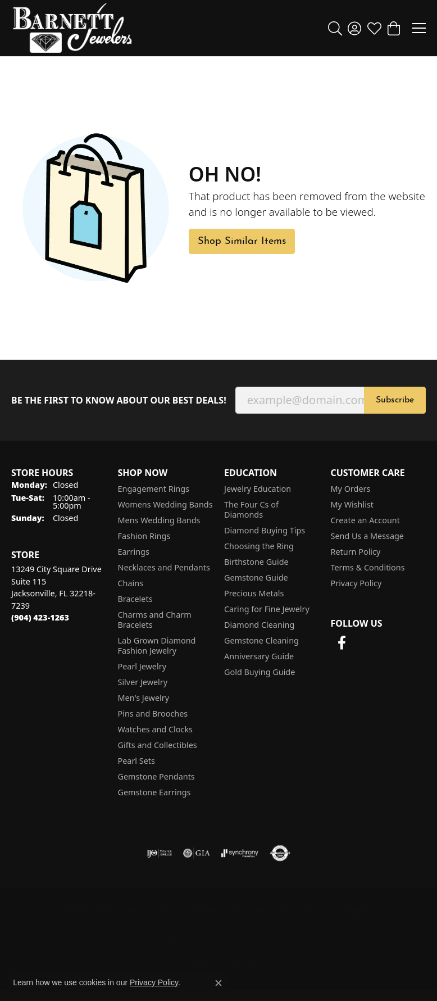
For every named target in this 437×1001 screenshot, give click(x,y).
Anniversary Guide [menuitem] (259, 656)
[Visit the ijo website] (159, 853)
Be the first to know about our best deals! (118, 400)
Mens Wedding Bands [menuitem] (159, 520)
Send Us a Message (367, 536)
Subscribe (395, 400)
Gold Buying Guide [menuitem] (259, 672)
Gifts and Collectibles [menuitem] (157, 745)
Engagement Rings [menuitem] (154, 488)
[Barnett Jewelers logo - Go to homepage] (72, 28)
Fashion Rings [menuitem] (144, 536)
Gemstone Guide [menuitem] (256, 577)
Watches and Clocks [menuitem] (155, 729)
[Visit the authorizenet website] (280, 853)
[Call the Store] (40, 617)
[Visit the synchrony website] (239, 853)
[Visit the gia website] (196, 853)
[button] (335, 28)
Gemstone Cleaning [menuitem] (261, 640)
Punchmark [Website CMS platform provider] (239, 966)
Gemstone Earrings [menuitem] (154, 792)
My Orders (351, 488)
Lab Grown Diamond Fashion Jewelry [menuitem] (157, 645)
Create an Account (365, 520)
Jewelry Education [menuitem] (257, 488)
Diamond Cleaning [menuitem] (259, 624)
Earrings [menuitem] (133, 551)
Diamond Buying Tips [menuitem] (264, 530)
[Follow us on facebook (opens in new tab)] (342, 643)
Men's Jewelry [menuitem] (144, 697)
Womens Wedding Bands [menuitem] (165, 504)
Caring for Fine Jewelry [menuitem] (266, 609)
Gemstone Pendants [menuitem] (156, 776)
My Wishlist (352, 504)
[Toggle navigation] (419, 28)
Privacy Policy (356, 583)
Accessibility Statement (326, 910)
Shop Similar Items (242, 241)
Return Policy (356, 551)
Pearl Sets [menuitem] (136, 760)
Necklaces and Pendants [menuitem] (164, 567)
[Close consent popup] (218, 983)
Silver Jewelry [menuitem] (143, 682)
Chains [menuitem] (131, 583)
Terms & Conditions (368, 567)
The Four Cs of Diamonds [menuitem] (251, 509)
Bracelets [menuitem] (135, 599)
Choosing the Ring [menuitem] (259, 546)
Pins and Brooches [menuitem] (153, 713)
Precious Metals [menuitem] (254, 593)
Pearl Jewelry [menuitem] (142, 666)
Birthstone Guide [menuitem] (256, 561)
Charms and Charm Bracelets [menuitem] (155, 619)
